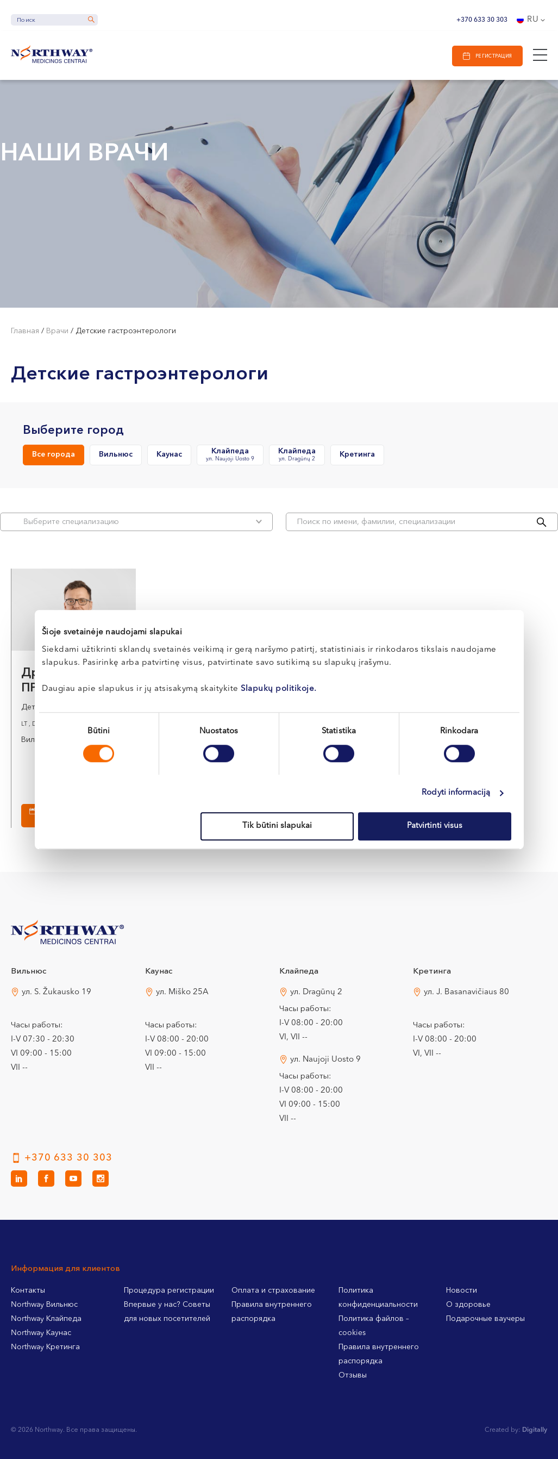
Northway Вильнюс (44, 1304)
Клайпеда (230, 455)
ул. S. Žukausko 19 (56, 992)
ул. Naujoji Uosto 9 (325, 1060)
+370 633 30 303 (481, 20)
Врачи (57, 331)
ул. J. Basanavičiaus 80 (466, 992)
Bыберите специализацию (142, 521)
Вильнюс (116, 454)
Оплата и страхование (273, 1290)
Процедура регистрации (169, 1290)
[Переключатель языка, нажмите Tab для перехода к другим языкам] (532, 20)
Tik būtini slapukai (277, 826)
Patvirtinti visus (434, 826)
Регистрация (493, 56)
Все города (53, 454)
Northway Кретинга (45, 1347)
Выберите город (73, 431)
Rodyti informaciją (456, 793)
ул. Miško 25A (182, 992)
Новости (461, 1290)
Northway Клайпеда (46, 1319)
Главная (25, 331)
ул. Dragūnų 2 (316, 992)
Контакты (28, 1290)
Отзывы (352, 1375)
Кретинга (357, 454)
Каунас (169, 454)
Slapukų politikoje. (279, 689)
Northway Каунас (41, 1333)
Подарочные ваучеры (485, 1319)
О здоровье (468, 1304)
